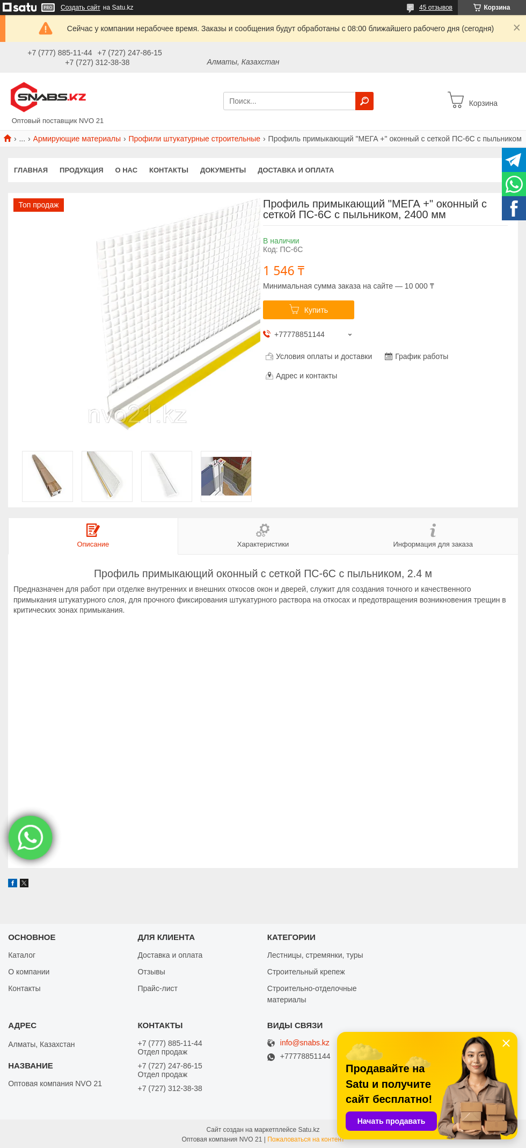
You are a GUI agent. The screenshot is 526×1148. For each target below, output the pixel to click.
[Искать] (364, 101)
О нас (126, 170)
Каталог (21, 954)
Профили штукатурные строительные (194, 138)
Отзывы (151, 971)
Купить (316, 310)
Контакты (168, 170)
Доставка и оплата (296, 170)
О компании (28, 971)
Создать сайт (80, 7)
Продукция (81, 170)
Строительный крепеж (306, 971)
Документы (223, 170)
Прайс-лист (157, 988)
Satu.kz (308, 1129)
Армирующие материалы (77, 138)
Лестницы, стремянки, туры (315, 954)
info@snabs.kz (305, 1043)
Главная (31, 170)
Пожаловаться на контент (305, 1139)
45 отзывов (435, 7)
